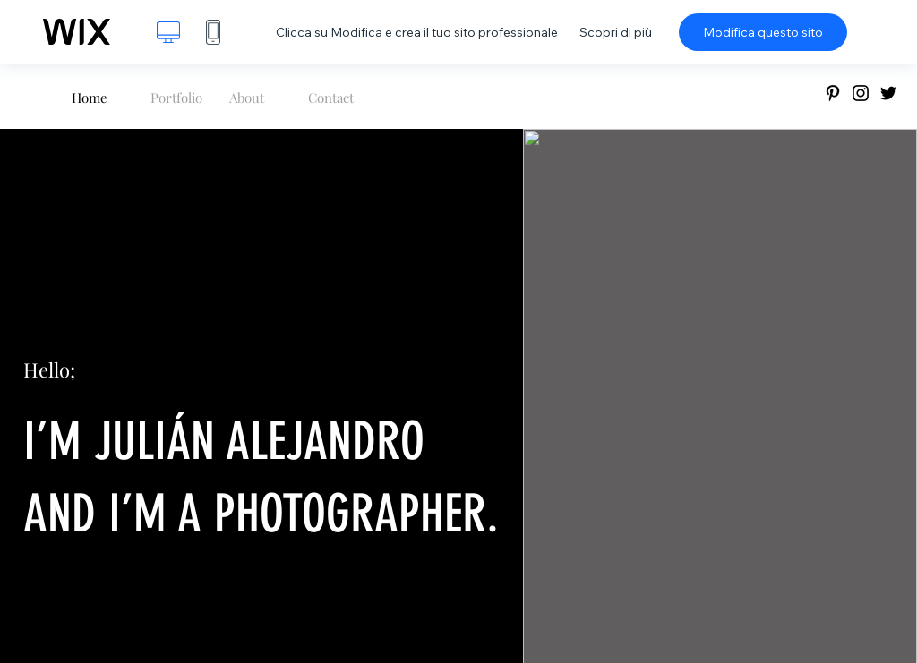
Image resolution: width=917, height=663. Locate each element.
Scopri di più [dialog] (615, 32)
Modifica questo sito (763, 32)
